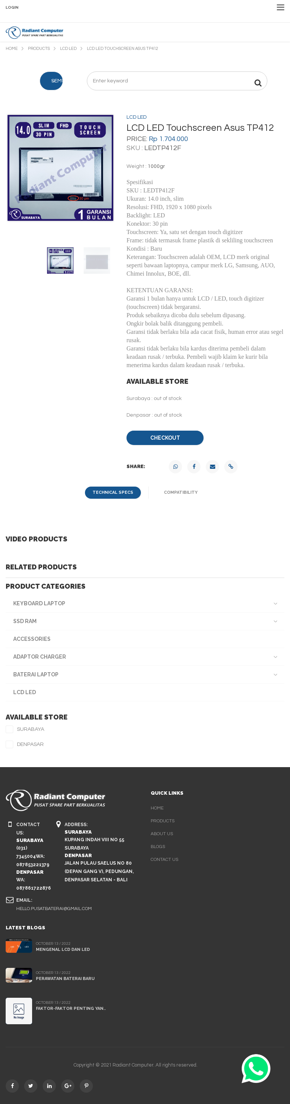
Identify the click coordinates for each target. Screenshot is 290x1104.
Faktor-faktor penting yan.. (71, 1008)
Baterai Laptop (36, 674)
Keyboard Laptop (39, 603)
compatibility (180, 492)
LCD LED (68, 49)
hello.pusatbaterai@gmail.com (54, 908)
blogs (158, 846)
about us (162, 833)
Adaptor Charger (39, 657)
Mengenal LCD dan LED (63, 949)
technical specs (113, 492)
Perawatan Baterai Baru (65, 978)
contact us (164, 859)
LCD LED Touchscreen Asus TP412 (122, 49)
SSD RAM (25, 621)
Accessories (32, 639)
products (162, 821)
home (157, 808)
